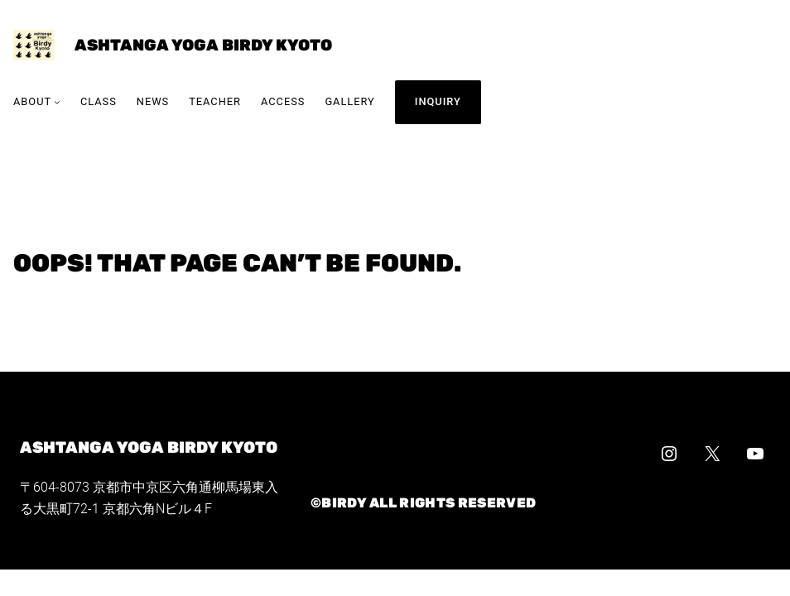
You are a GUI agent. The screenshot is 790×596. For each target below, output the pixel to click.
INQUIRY (438, 101)
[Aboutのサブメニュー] (57, 102)
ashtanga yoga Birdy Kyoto (203, 45)
